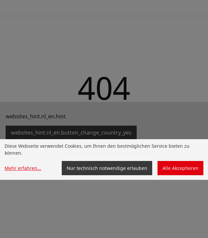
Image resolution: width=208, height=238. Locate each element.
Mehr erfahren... (23, 168)
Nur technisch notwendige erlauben (107, 168)
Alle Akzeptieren (180, 168)
